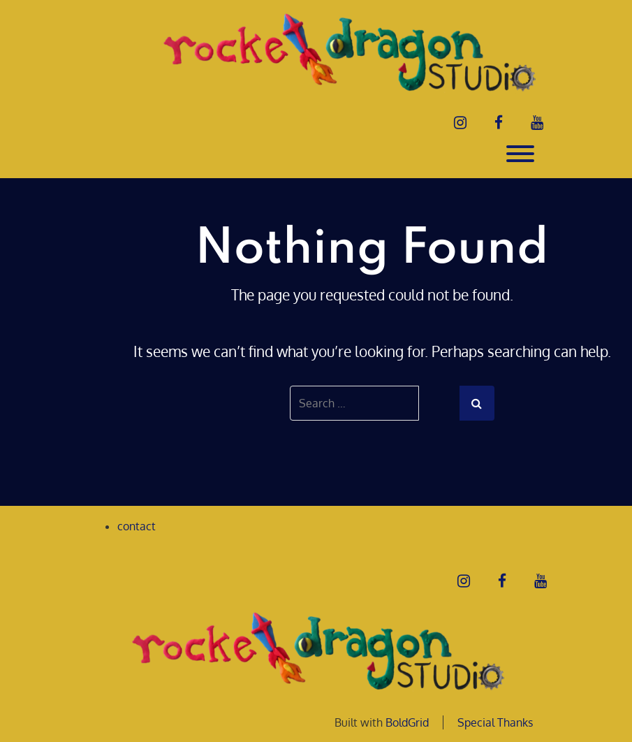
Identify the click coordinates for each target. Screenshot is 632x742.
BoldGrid (407, 722)
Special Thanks (495, 722)
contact (136, 526)
